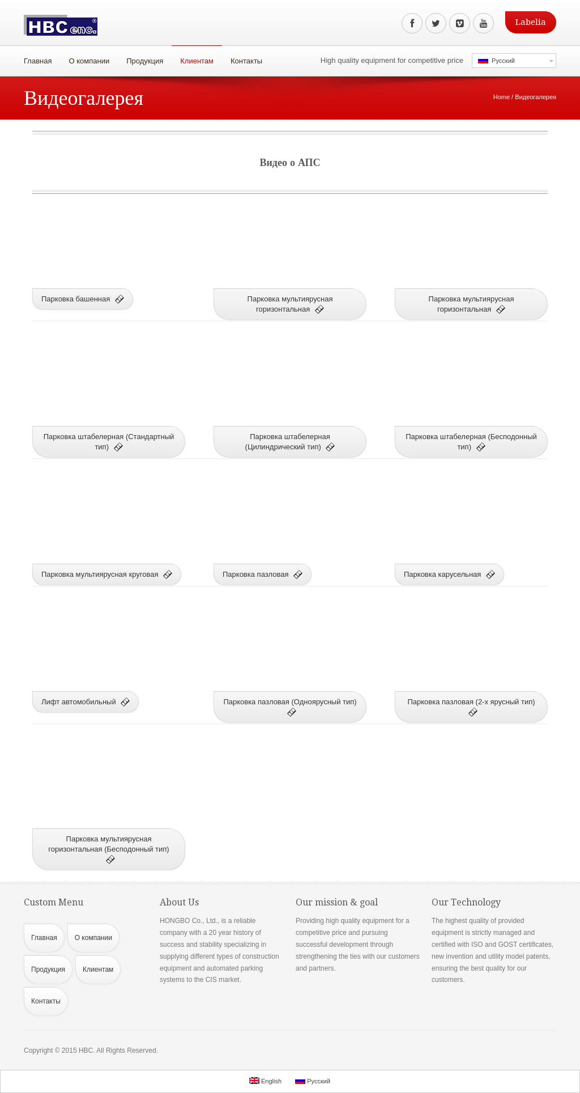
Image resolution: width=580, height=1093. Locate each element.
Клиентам (194, 58)
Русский (496, 60)
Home (501, 96)
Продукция (142, 58)
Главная (38, 61)
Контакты (246, 61)
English (265, 1081)
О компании (86, 58)
